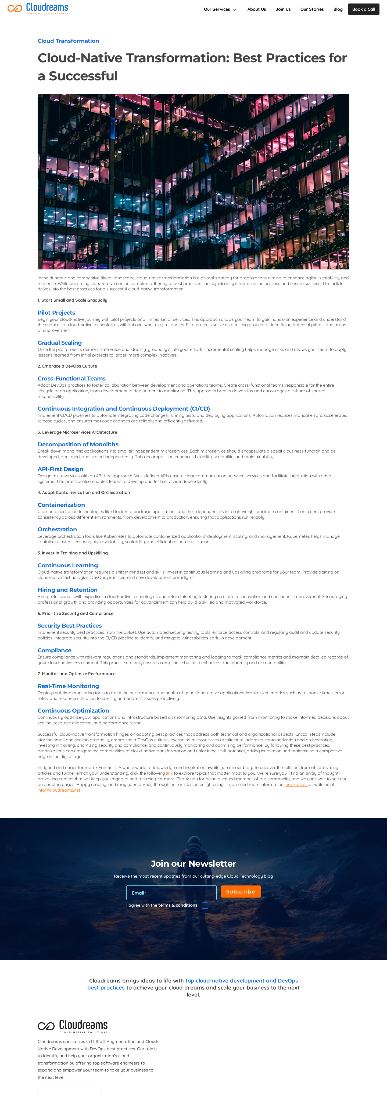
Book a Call (363, 9)
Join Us (283, 9)
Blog (338, 9)
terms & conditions (178, 905)
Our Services (221, 9)
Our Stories (312, 9)
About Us (257, 9)
